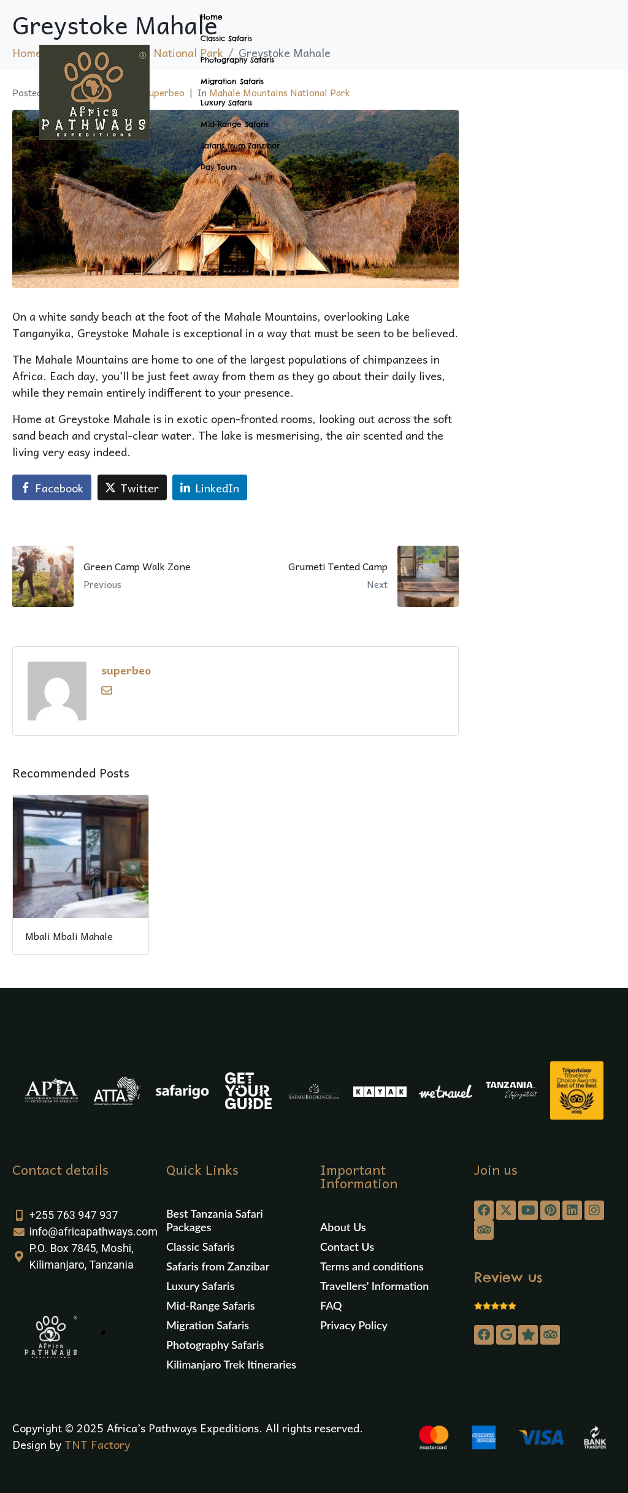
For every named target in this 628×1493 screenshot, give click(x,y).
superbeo (126, 670)
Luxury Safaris (226, 102)
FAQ (331, 1305)
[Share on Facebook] (51, 487)
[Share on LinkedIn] (209, 487)
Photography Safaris (237, 59)
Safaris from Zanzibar (240, 145)
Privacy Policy (354, 1325)
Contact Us (347, 1246)
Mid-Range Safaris (235, 124)
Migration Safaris (232, 81)
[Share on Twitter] (132, 487)
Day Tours (219, 167)
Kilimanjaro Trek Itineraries (231, 1364)
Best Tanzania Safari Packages (214, 1220)
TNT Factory (97, 1444)
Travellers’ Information (374, 1286)
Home (212, 16)
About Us (343, 1227)
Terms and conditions (372, 1266)
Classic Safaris (226, 38)
